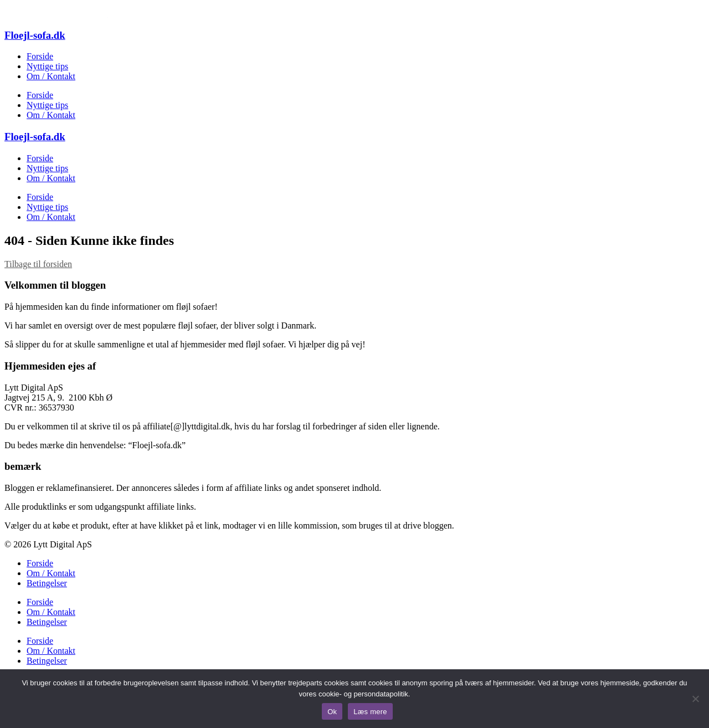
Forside (40, 56)
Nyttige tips (47, 66)
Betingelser (47, 583)
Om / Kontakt (51, 76)
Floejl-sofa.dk (34, 35)
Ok (332, 712)
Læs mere (370, 712)
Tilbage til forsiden (38, 264)
